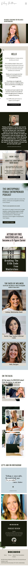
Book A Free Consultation (18, 567)
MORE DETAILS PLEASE (14, 186)
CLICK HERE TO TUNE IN (10, 234)
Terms (5, 567)
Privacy (9, 567)
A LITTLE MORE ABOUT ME (14, 110)
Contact (14, 569)
